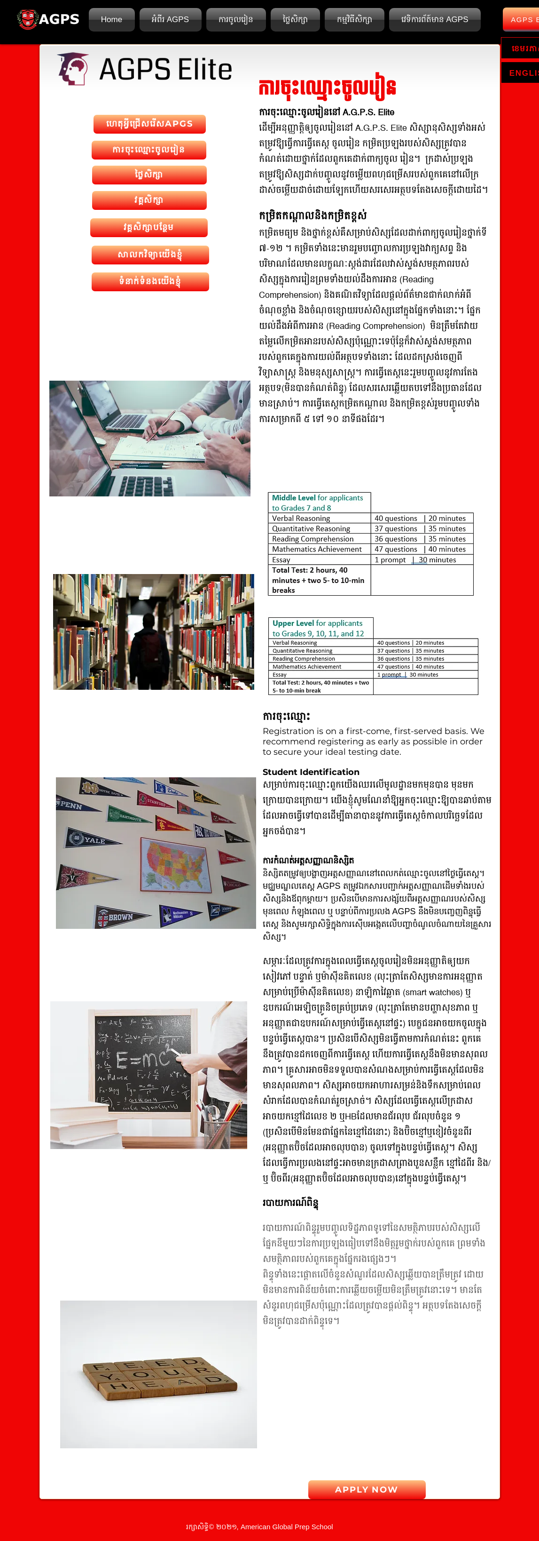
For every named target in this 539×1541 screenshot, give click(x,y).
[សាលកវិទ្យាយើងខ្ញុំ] (150, 255)
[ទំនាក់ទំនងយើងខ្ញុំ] (150, 281)
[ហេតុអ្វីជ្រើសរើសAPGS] (150, 124)
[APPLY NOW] (367, 1489)
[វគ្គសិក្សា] (149, 200)
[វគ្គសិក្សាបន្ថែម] (149, 227)
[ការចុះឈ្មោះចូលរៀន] (149, 150)
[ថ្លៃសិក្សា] (149, 175)
